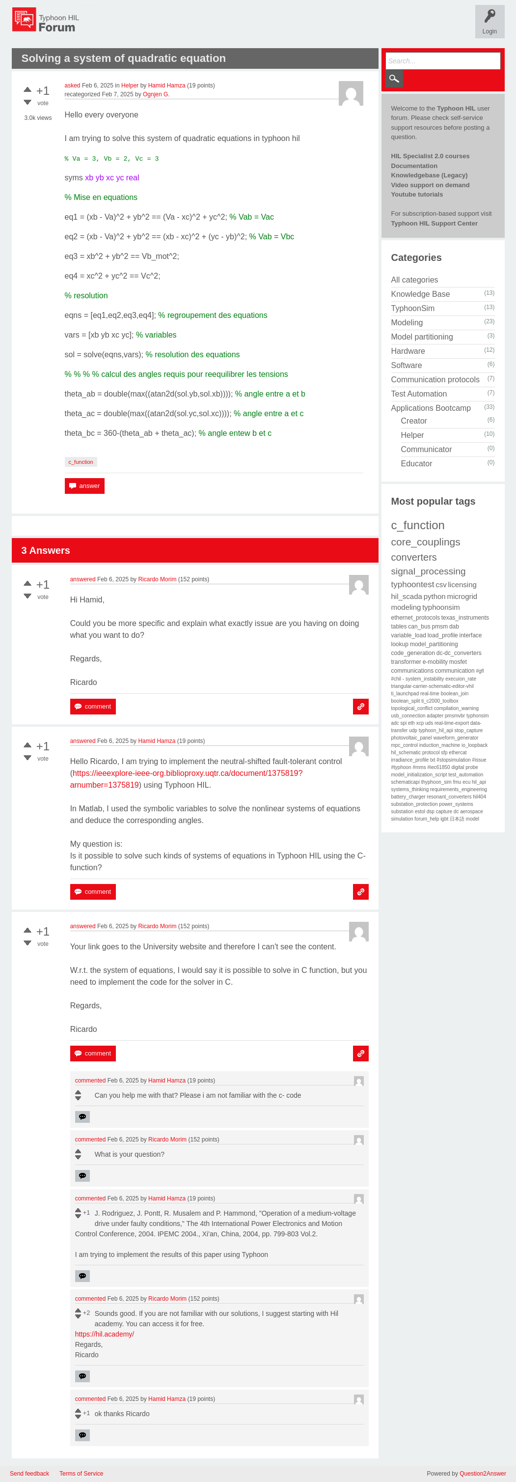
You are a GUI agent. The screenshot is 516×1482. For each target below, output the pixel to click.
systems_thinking (410, 789)
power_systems (456, 804)
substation (402, 811)
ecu (466, 782)
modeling (406, 607)
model (472, 819)
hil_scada (406, 596)
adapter (435, 715)
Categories (245, 26)
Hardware (408, 351)
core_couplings (426, 541)
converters (414, 557)
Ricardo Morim (157, 579)
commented (90, 1080)
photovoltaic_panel (411, 738)
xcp (420, 723)
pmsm (440, 626)
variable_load (408, 635)
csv (441, 584)
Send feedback (29, 1474)
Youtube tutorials (417, 194)
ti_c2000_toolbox (440, 701)
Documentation (414, 166)
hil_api (479, 782)
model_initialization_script (419, 774)
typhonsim (477, 715)
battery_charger (408, 796)
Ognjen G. (156, 94)
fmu (457, 782)
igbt (444, 819)
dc (456, 811)
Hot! (136, 26)
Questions (102, 26)
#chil (396, 679)
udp (413, 730)
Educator (417, 463)
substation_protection (414, 804)
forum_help (426, 819)
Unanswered (173, 26)
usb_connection (408, 715)
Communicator (426, 449)
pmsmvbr (455, 715)
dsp (431, 811)
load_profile (443, 635)
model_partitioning (434, 644)
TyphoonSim (413, 308)
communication (455, 670)
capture (444, 811)
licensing (462, 584)
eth (411, 723)
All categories (414, 280)
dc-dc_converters (459, 653)
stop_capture (469, 730)
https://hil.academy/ (105, 1334)
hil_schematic (406, 752)
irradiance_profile (410, 760)
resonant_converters (449, 796)
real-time (429, 693)
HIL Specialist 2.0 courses (430, 156)
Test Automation (419, 394)
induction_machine (439, 745)
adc (395, 723)
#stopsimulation (453, 760)
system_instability (425, 679)
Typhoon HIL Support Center (434, 223)
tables (399, 626)
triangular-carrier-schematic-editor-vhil (432, 686)
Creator (414, 421)
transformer (406, 661)
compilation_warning (456, 708)
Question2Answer (483, 1473)
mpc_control (404, 745)
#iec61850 (438, 767)
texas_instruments (465, 617)
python (435, 596)
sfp (444, 752)
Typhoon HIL (456, 108)
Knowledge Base (420, 294)
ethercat (457, 752)
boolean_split (405, 701)
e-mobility (435, 661)
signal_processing (428, 571)
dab (454, 626)
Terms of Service (81, 1474)
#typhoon (401, 767)
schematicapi (405, 782)
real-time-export (452, 723)
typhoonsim (441, 607)
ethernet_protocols (415, 617)
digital (457, 767)
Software (406, 365)
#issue (479, 760)
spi (403, 723)
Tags (211, 26)
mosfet (458, 661)
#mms (419, 767)
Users (281, 26)
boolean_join (455, 693)
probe (471, 767)
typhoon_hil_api (436, 730)
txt (432, 760)
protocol (431, 752)
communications (412, 670)
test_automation (465, 774)
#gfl (480, 671)
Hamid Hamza (167, 85)
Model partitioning (422, 337)
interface (471, 635)
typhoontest (413, 584)
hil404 (479, 796)
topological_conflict (412, 708)
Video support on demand (430, 185)
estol (420, 811)
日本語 (457, 819)
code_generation (413, 653)
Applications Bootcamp (431, 408)
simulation (402, 819)
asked (73, 85)
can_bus (419, 626)
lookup (399, 644)
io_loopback (475, 745)
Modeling (407, 322)
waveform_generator (456, 738)
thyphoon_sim (436, 782)
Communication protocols (435, 379)
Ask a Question (322, 26)
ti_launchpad (405, 693)
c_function (81, 462)
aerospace (471, 811)
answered (83, 579)
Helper (129, 85)
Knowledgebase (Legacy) (429, 175)
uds (429, 723)
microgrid (462, 596)
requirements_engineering (458, 789)
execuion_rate (460, 679)
